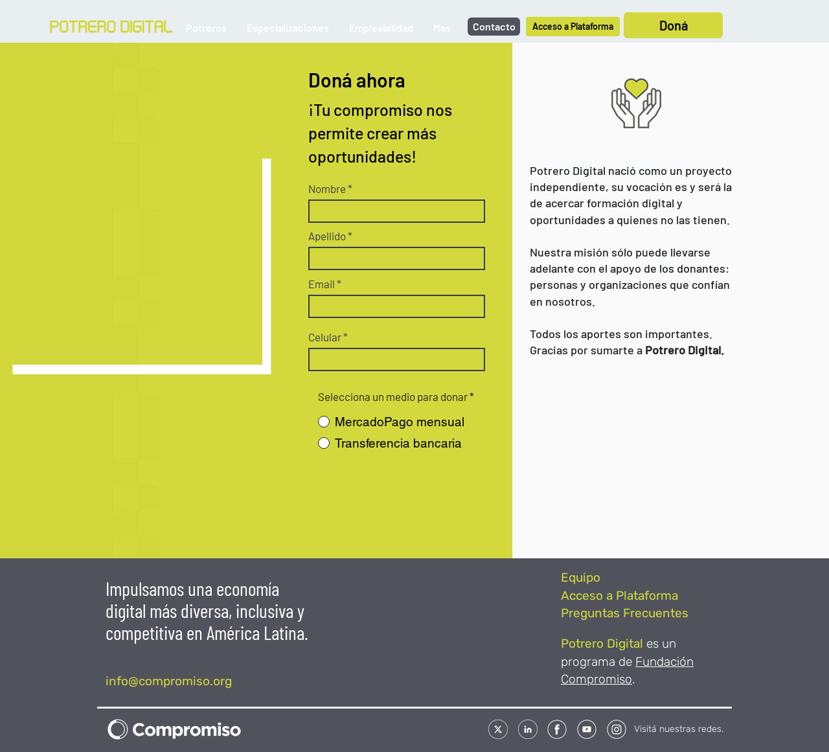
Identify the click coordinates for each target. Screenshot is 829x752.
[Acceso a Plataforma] (573, 26)
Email (321, 284)
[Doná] (673, 25)
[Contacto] (494, 26)
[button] (206, 28)
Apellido (327, 236)
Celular (324, 337)
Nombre (327, 188)
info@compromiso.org (169, 681)
